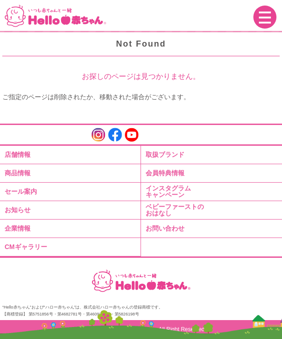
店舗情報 (18, 154)
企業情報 (18, 228)
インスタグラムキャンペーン (168, 191)
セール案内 (21, 191)
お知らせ (18, 210)
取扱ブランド (165, 154)
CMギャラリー (26, 246)
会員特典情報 (165, 173)
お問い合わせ (165, 228)
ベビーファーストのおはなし (175, 210)
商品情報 (18, 173)
